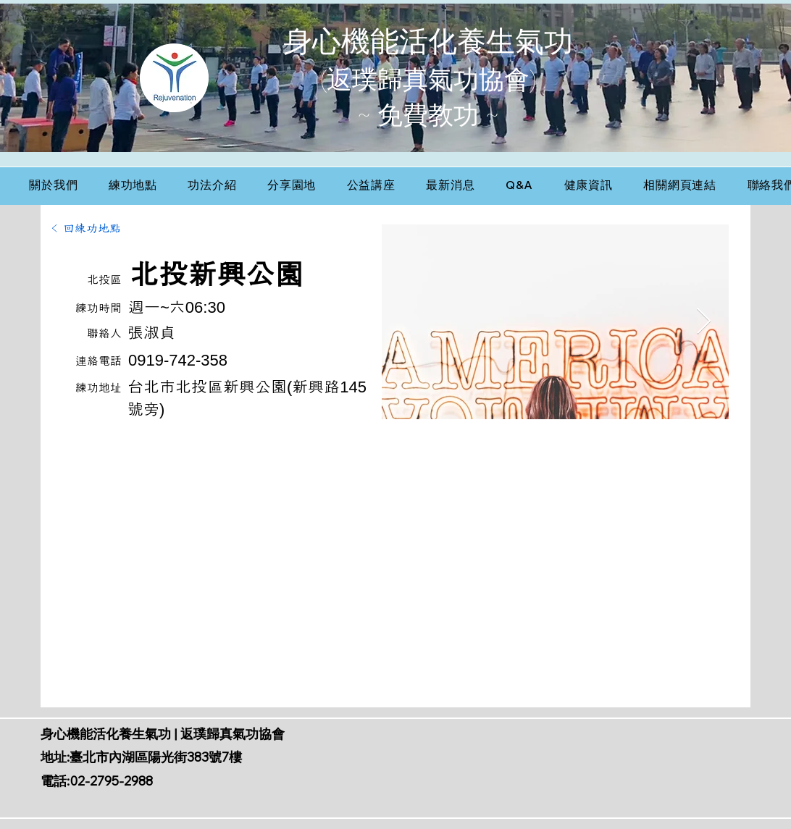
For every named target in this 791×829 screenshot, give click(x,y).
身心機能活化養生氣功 (428, 42)
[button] (133, 185)
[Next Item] (703, 322)
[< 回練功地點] (89, 229)
